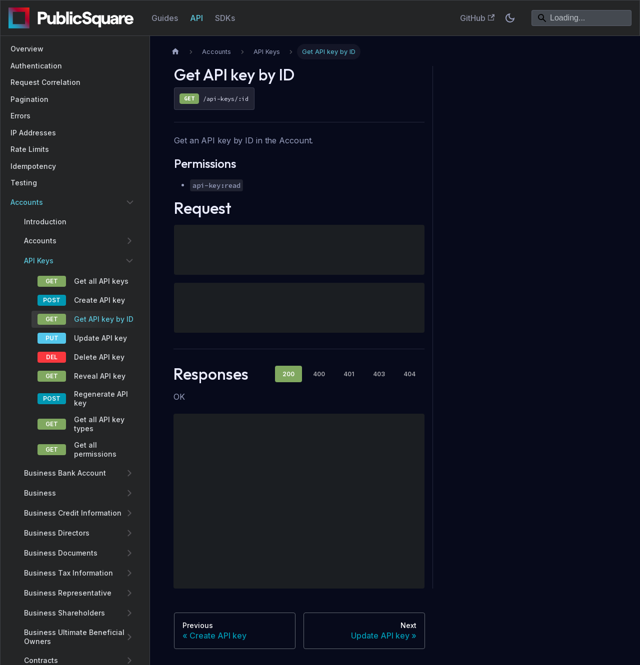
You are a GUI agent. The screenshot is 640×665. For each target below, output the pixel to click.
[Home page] (175, 51)
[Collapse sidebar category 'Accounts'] (130, 202)
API (196, 18)
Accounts (26, 202)
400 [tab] (319, 374)
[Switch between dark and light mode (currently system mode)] (510, 18)
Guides (165, 18)
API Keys (39, 260)
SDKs (225, 18)
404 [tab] (410, 374)
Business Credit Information (73, 513)
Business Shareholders (64, 613)
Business (40, 493)
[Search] (582, 18)
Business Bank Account (65, 473)
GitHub (477, 18)
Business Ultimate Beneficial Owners (74, 637)
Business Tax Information (68, 573)
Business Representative (68, 593)
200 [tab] (288, 374)
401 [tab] (349, 374)
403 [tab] (379, 374)
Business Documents (61, 553)
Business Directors (57, 533)
